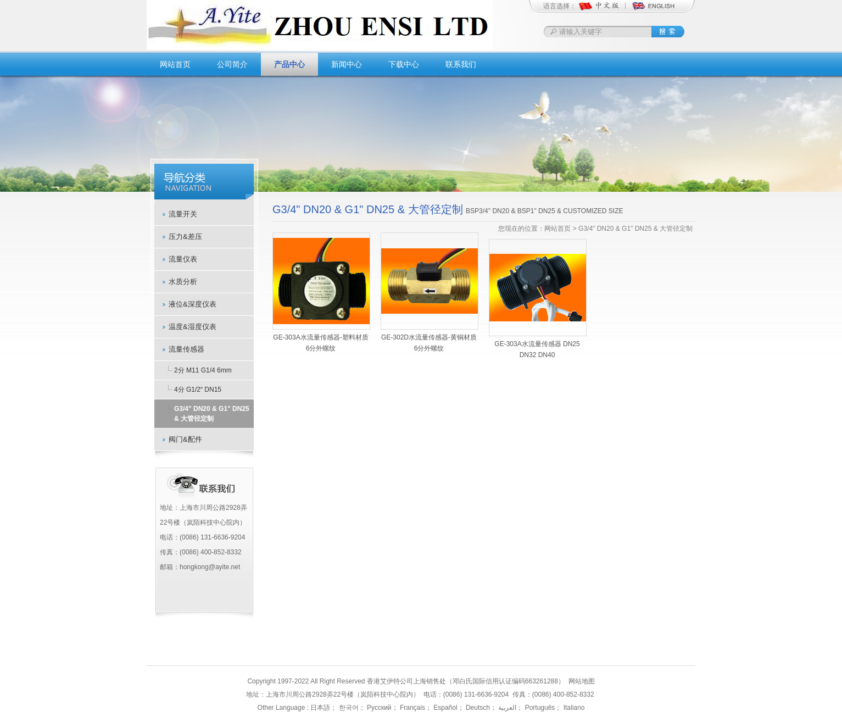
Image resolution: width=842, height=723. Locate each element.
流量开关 (183, 214)
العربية (506, 707)
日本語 (320, 707)
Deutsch (477, 707)
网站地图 (581, 681)
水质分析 (183, 281)
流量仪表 (183, 259)
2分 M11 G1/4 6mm (203, 370)
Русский (378, 707)
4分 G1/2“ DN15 (197, 389)
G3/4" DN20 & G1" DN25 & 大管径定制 (211, 413)
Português (539, 707)
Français (411, 707)
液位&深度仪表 (192, 304)
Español (445, 707)
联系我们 (460, 64)
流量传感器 (186, 349)
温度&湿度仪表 (192, 326)
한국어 (347, 707)
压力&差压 (185, 236)
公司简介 (232, 64)
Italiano (572, 707)
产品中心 (289, 64)
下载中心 (403, 64)
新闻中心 (346, 64)
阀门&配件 (185, 439)
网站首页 (175, 64)
